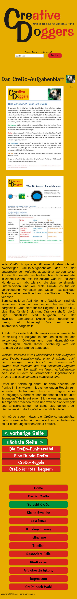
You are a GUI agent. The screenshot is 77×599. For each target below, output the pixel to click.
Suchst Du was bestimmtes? (38, 52)
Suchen (55, 55)
